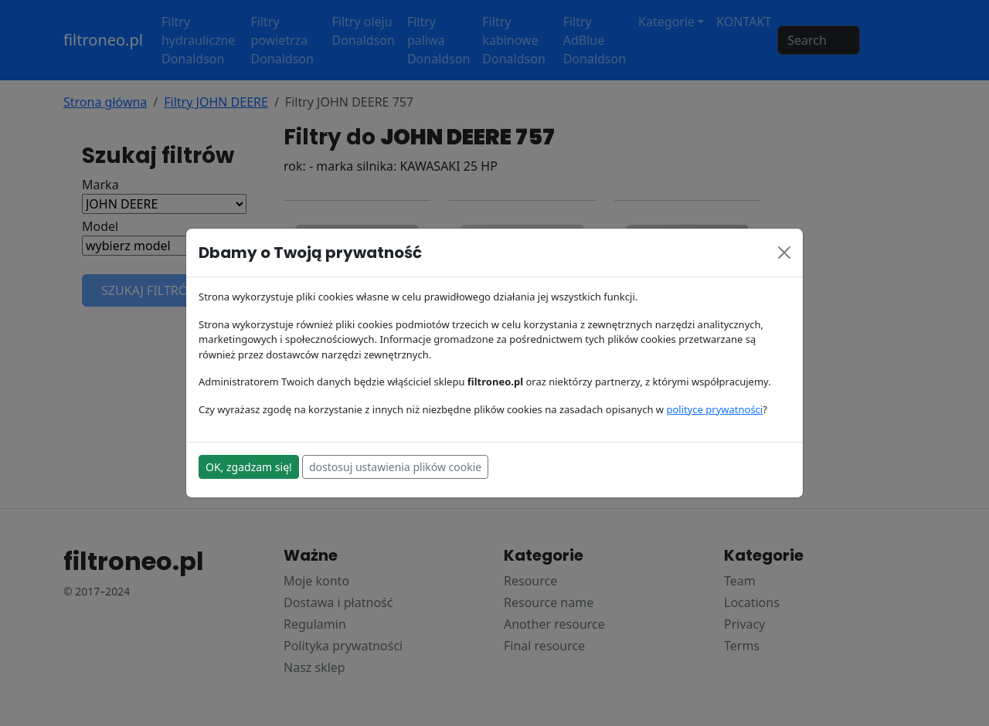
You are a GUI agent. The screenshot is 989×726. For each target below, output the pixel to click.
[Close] (784, 252)
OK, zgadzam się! (249, 467)
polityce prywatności (714, 409)
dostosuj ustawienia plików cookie (395, 467)
